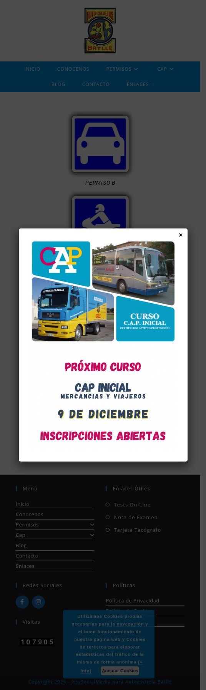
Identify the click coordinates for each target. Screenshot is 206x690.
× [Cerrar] (181, 235)
